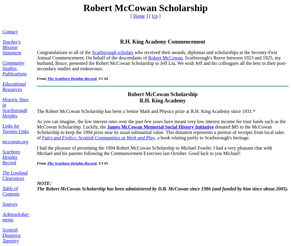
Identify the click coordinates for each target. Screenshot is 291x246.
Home (139, 16)
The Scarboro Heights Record (71, 78)
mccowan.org (15, 141)
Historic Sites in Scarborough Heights (15, 107)
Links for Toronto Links (15, 128)
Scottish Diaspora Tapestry (11, 235)
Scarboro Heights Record (11, 157)
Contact (10, 31)
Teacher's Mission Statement (11, 47)
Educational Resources (14, 86)
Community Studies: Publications (14, 68)
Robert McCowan (165, 57)
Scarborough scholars (112, 52)
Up (155, 16)
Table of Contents (11, 191)
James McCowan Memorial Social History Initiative (160, 126)
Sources (9, 204)
